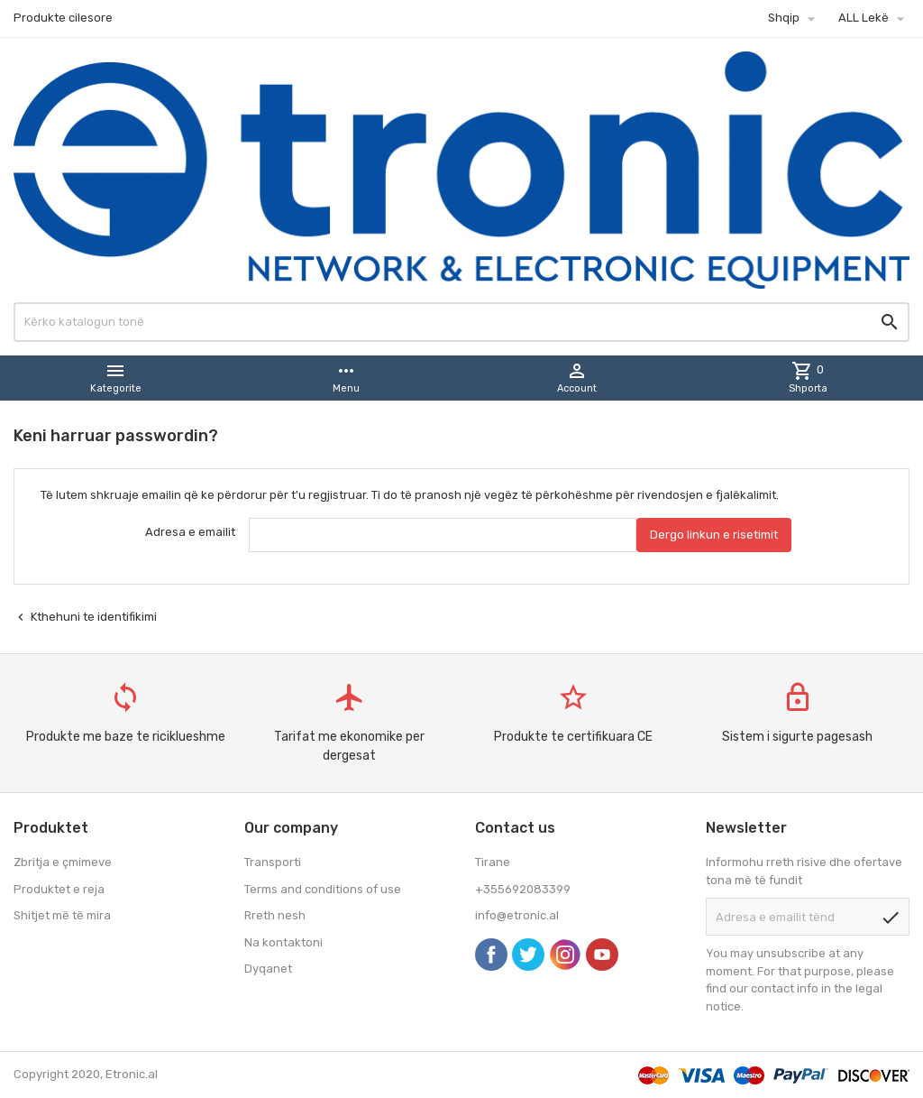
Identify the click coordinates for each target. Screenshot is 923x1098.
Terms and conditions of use (322, 889)
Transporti (272, 862)
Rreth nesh (275, 915)
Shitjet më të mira (62, 915)
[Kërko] (461, 322)
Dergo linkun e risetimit (714, 534)
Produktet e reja (59, 889)
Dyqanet (268, 968)
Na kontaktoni (283, 942)
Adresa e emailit (190, 532)
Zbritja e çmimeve (63, 862)
